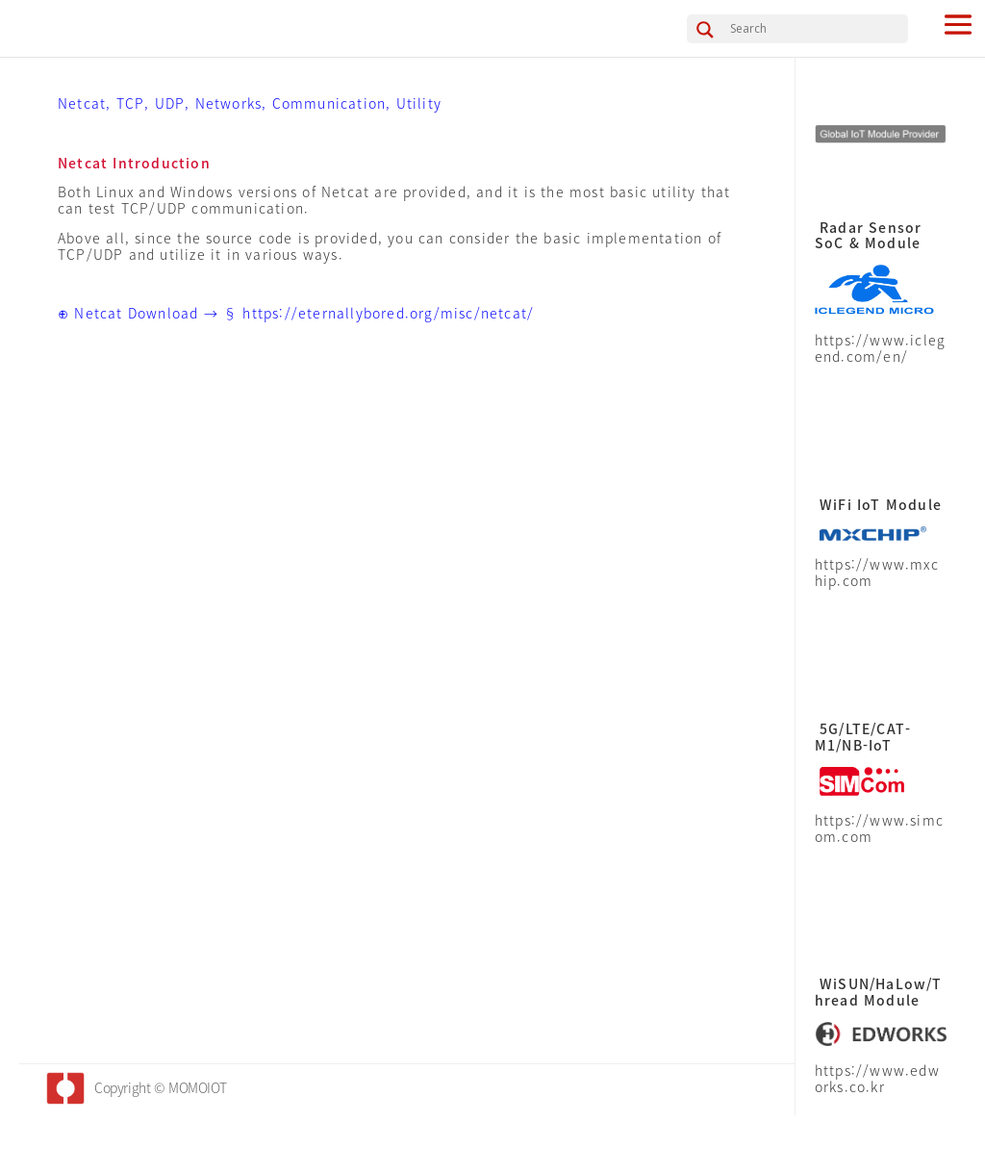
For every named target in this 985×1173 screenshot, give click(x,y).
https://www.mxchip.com (877, 572)
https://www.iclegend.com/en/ (880, 348)
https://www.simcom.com (879, 828)
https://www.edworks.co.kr (877, 1078)
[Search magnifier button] (705, 29)
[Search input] (816, 27)
